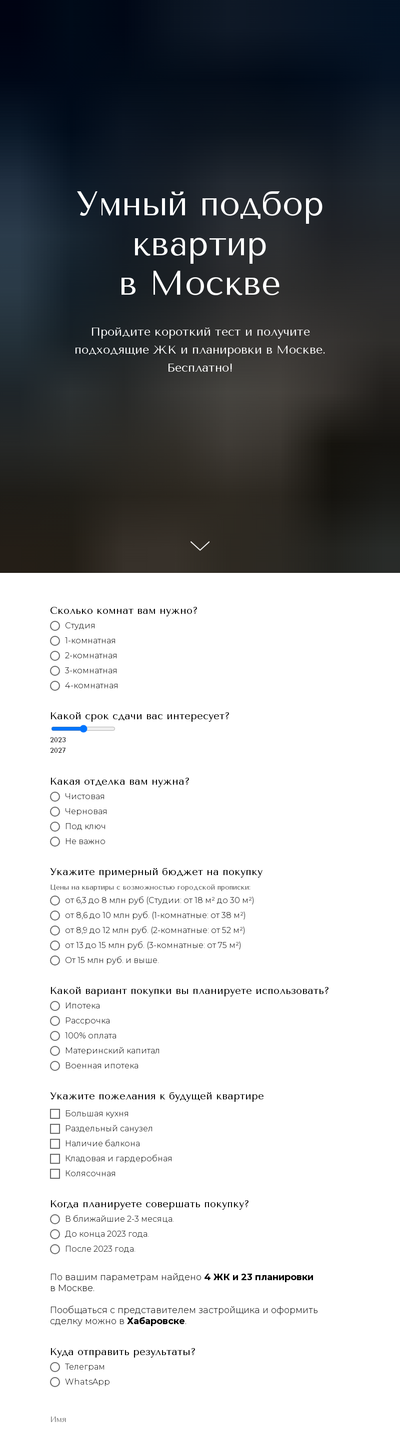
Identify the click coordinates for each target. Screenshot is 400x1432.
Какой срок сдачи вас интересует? (140, 716)
